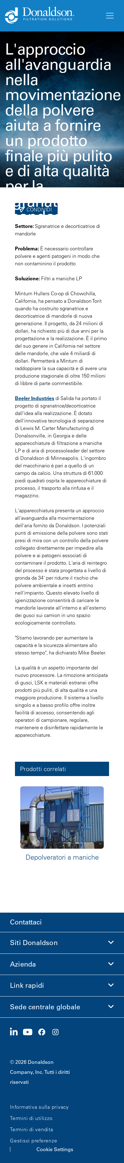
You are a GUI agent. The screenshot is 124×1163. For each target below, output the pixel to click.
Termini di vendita (31, 1129)
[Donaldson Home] (52, 16)
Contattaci (26, 922)
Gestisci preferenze (33, 1140)
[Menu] (109, 16)
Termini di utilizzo (31, 1118)
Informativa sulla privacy (39, 1107)
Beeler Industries (34, 398)
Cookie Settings (54, 1149)
